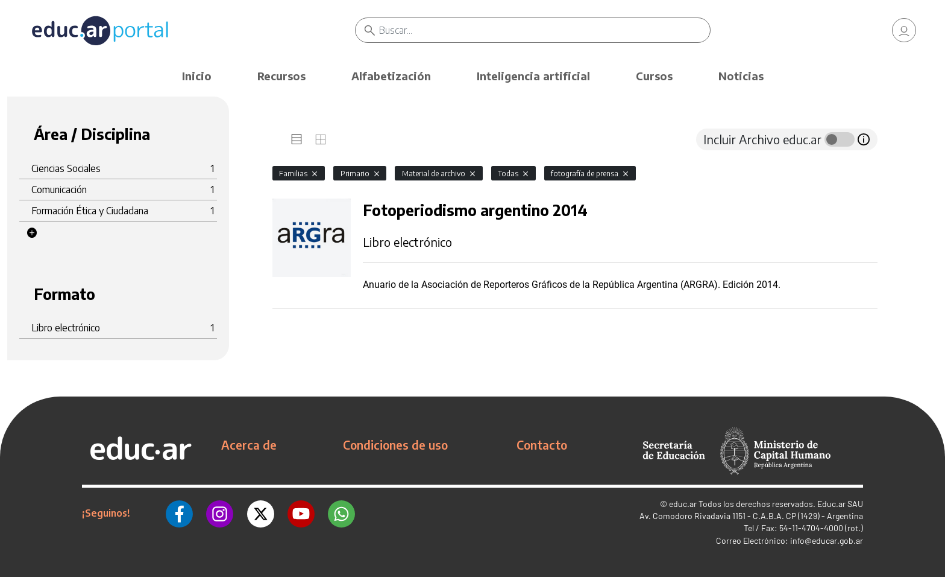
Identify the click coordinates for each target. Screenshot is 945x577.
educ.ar (683, 504)
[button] (32, 233)
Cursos (654, 76)
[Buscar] (544, 30)
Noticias (741, 76)
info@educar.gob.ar (826, 540)
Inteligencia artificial (533, 76)
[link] (904, 30)
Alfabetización (391, 76)
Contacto (541, 445)
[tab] (296, 139)
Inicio (197, 76)
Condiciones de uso (395, 445)
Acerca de (249, 445)
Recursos (281, 76)
